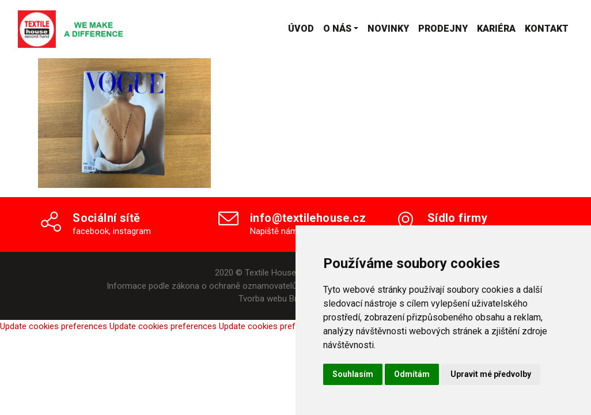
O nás (337, 28)
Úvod (301, 28)
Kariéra (496, 28)
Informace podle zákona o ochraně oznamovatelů (202, 286)
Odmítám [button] (412, 374)
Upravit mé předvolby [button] (490, 374)
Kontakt (547, 28)
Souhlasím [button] (352, 374)
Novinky (388, 28)
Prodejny (443, 28)
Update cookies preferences (53, 326)
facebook (91, 231)
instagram (132, 231)
